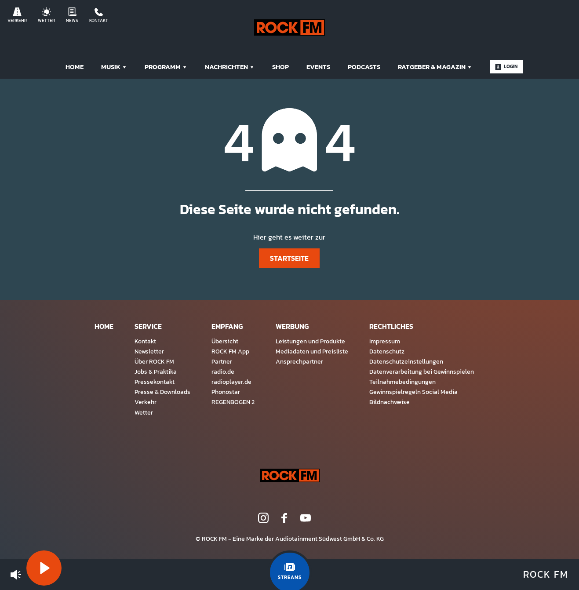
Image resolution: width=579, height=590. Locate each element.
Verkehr (17, 15)
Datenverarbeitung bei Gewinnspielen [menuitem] (421, 371)
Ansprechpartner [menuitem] (299, 361)
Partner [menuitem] (221, 361)
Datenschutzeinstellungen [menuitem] (406, 361)
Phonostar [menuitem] (225, 392)
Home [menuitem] (75, 67)
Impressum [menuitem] (384, 341)
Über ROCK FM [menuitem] (154, 361)
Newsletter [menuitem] (149, 351)
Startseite (289, 258)
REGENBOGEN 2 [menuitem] (233, 402)
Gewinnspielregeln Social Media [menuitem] (413, 392)
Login (506, 66)
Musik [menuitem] (114, 67)
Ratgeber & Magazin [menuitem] (435, 67)
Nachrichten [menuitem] (230, 67)
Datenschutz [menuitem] (386, 351)
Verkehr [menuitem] (146, 402)
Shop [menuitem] (280, 67)
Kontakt (98, 15)
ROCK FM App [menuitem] (230, 351)
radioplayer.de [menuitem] (231, 381)
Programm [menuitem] (166, 67)
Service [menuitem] (148, 326)
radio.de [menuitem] (222, 371)
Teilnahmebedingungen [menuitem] (402, 381)
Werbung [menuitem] (292, 326)
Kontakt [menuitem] (145, 341)
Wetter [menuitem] (144, 412)
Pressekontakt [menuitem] (155, 381)
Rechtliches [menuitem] (391, 326)
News (72, 15)
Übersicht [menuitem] (224, 341)
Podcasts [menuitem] (364, 67)
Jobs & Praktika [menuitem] (156, 371)
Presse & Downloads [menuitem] (162, 392)
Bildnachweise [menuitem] (389, 402)
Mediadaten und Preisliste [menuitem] (312, 351)
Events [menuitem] (318, 67)
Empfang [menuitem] (227, 326)
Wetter (46, 15)
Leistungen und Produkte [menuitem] (310, 341)
